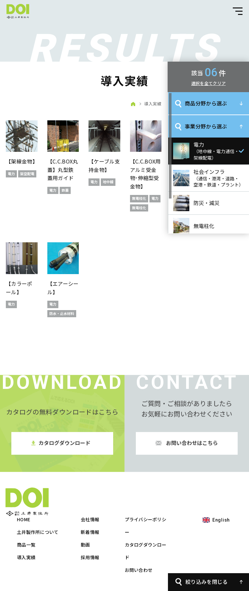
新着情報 (162, 503)
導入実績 (98, 528)
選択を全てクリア (208, 83)
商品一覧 (98, 516)
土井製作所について (110, 503)
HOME (95, 490)
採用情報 (162, 528)
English (24, 551)
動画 (157, 516)
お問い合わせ (211, 541)
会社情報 (162, 490)
